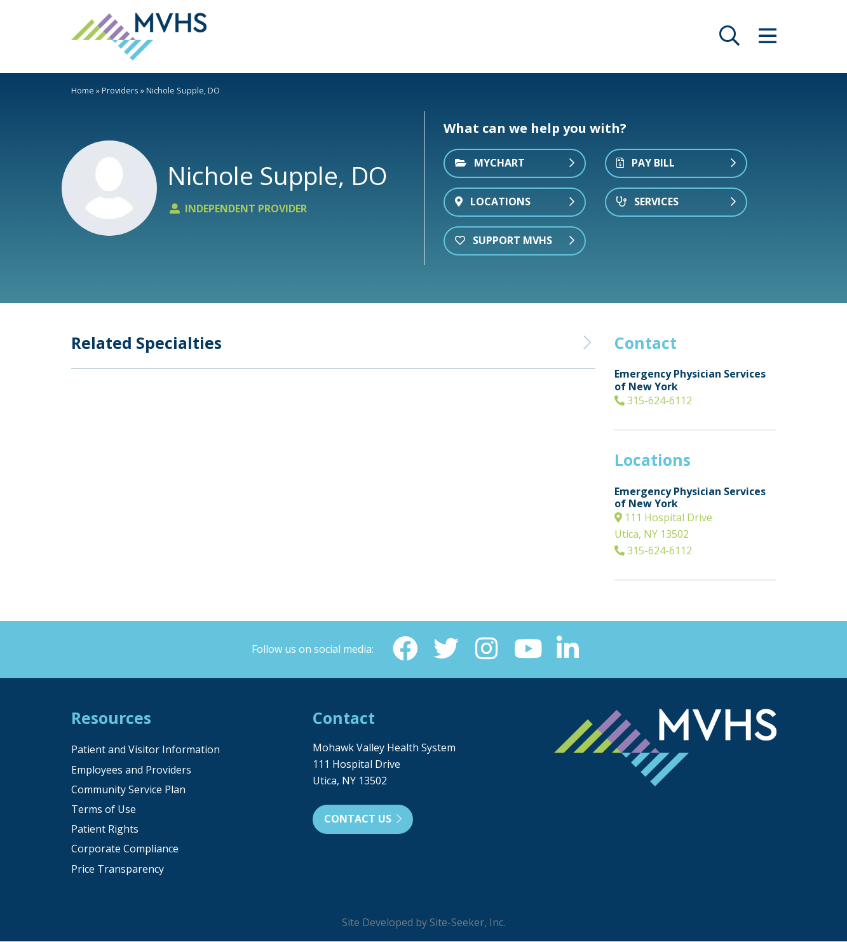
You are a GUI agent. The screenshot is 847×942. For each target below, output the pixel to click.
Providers (120, 90)
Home (82, 90)
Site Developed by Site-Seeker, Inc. (423, 923)
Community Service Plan (128, 790)
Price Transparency (117, 870)
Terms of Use (103, 810)
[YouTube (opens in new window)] (527, 649)
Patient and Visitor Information (145, 750)
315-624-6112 (653, 400)
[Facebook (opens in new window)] (405, 649)
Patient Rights (105, 829)
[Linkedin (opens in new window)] (568, 649)
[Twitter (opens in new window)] (446, 649)
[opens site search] (729, 39)
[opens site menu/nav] (767, 39)
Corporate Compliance (125, 849)
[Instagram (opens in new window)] (486, 649)
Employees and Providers (131, 770)
